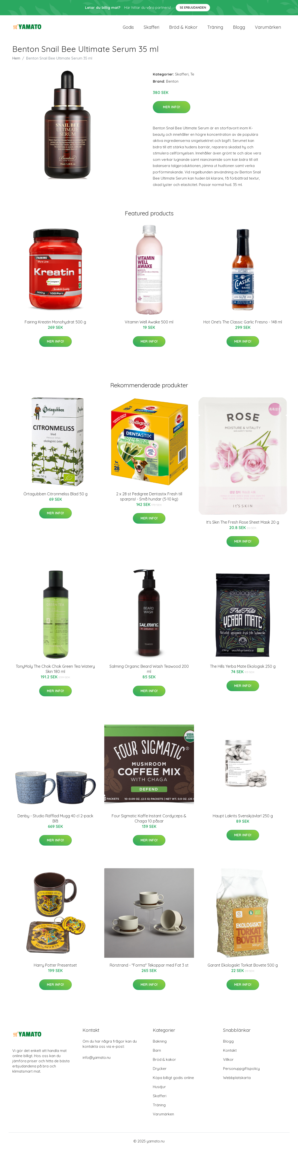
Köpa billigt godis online (173, 1083)
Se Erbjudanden (193, 7)
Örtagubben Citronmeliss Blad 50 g (55, 499)
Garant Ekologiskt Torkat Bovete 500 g (243, 970)
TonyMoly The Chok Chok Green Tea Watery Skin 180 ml (55, 674)
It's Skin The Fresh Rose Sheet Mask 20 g (242, 527)
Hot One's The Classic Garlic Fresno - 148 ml (242, 327)
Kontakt (230, 1055)
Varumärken (268, 30)
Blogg (239, 30)
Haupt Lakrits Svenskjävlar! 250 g (243, 821)
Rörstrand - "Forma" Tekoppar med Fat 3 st (149, 970)
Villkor (228, 1065)
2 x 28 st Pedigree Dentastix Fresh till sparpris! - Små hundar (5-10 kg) (149, 502)
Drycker (160, 1074)
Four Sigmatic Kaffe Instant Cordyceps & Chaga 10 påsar (149, 824)
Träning (215, 30)
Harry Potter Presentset (55, 970)
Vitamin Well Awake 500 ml (149, 327)
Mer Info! (171, 112)
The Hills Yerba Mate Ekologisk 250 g (243, 671)
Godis (128, 30)
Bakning (160, 1046)
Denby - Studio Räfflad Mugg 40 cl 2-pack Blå (55, 824)
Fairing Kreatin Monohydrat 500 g (55, 327)
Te (192, 79)
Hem (16, 63)
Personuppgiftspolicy (241, 1074)
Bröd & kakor (183, 30)
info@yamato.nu (97, 1063)
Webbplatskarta (237, 1083)
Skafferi (151, 30)
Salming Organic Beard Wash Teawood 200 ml (149, 674)
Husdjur (159, 1092)
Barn (157, 1055)
